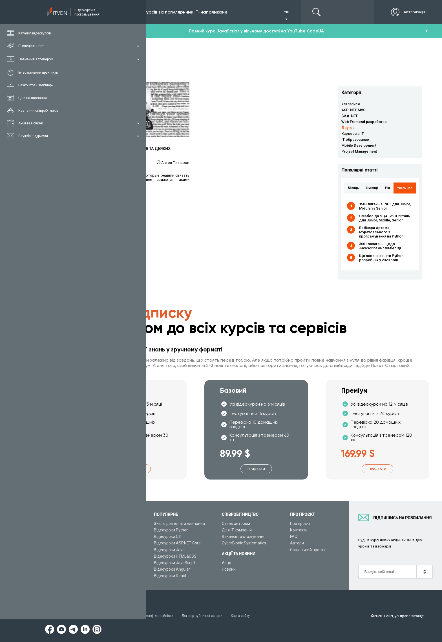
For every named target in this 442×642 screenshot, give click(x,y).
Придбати (135, 469)
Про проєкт (300, 523)
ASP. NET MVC (353, 110)
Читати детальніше (137, 109)
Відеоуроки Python (171, 530)
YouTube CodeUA (305, 31)
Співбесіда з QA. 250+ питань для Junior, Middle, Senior (384, 218)
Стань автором (236, 523)
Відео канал (97, 562)
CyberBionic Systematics (244, 543)
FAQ (293, 536)
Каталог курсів (99, 530)
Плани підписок (100, 543)
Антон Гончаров (175, 162)
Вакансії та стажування (244, 536)
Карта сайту (250, 616)
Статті (92, 569)
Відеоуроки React (170, 576)
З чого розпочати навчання (179, 523)
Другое (348, 128)
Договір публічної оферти (209, 616)
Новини (229, 569)
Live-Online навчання (105, 556)
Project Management (359, 151)
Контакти (299, 530)
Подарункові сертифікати (109, 550)
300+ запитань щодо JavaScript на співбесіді (380, 246)
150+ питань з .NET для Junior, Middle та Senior (385, 206)
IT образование (355, 139)
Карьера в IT (352, 133)
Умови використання (104, 616)
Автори (297, 543)
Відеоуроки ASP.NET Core (177, 543)
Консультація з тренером (109, 523)
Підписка (105, 12)
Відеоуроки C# (167, 536)
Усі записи (350, 104)
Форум (92, 576)
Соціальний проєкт (307, 550)
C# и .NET (349, 116)
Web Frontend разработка (363, 122)
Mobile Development (358, 145)
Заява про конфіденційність (155, 616)
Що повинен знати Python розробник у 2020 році (381, 258)
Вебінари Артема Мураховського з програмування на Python (381, 232)
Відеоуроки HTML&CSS (175, 556)
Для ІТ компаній (237, 530)
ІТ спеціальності (101, 536)
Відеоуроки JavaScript (174, 562)
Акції (226, 562)
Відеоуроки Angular (172, 569)
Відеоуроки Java (169, 550)
